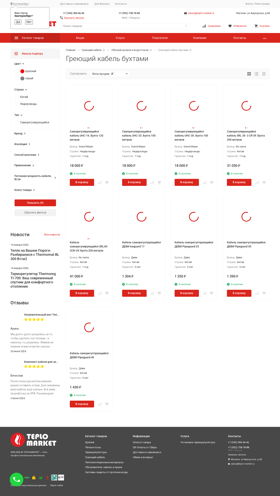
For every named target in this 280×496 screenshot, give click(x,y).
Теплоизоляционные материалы (104, 462)
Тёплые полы (93, 447)
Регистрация (262, 3)
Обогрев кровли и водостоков (130, 50)
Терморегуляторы (96, 452)
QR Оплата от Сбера (145, 447)
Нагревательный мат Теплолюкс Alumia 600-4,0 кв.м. (58, 314)
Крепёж (89, 442)
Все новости (52, 234)
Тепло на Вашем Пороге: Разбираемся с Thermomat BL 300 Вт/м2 (34, 254)
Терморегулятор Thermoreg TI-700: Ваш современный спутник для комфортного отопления (33, 280)
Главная (70, 50)
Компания (199, 37)
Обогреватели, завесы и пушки (103, 467)
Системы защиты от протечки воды (106, 472)
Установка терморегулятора (197, 442)
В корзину (81, 182)
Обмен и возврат (143, 457)
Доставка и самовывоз (74, 3)
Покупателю (160, 37)
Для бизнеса (101, 3)
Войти (249, 3)
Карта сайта (56, 485)
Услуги (120, 37)
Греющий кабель (92, 50)
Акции (80, 37)
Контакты (121, 3)
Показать (33, 202)
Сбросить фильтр (35, 212)
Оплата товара (142, 442)
